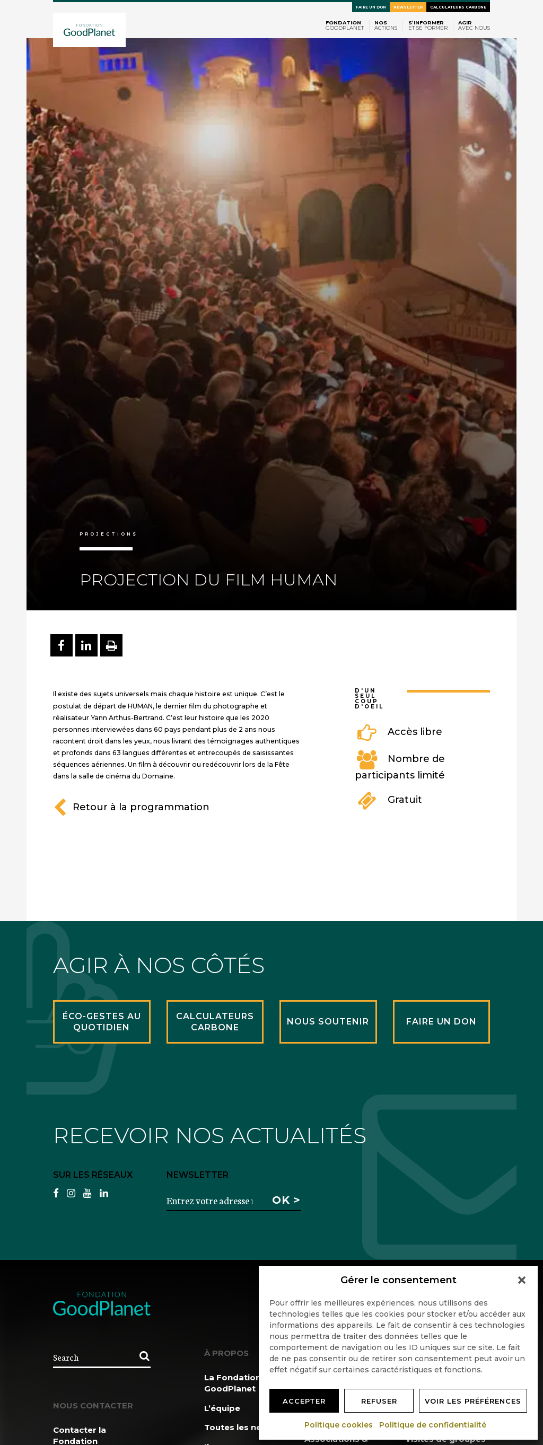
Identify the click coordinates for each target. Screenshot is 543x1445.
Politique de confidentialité (433, 1425)
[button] (521, 1280)
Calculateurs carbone (458, 7)
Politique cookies (339, 1425)
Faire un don (371, 7)
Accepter (304, 1401)
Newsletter (408, 7)
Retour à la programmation (131, 807)
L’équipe (222, 1408)
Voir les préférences (473, 1401)
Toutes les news (239, 1427)
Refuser (379, 1401)
